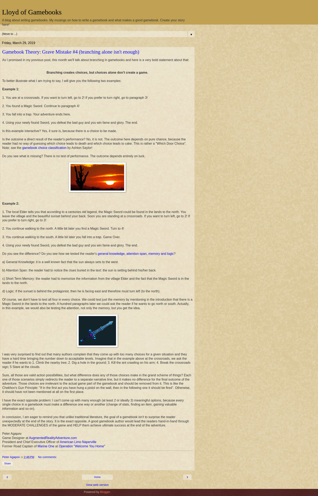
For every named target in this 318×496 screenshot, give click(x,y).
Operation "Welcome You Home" (82, 446)
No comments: (47, 457)
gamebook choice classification (44, 148)
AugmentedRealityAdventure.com (53, 438)
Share (7, 463)
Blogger (105, 492)
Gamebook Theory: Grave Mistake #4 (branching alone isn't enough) (70, 52)
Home (97, 477)
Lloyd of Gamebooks (32, 12)
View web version (97, 484)
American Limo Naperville (78, 442)
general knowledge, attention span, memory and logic (136, 253)
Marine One (46, 446)
